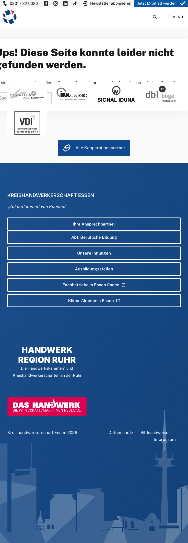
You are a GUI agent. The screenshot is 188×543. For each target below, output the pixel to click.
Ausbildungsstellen (94, 269)
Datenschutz (120, 432)
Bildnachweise (154, 432)
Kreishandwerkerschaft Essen (36, 432)
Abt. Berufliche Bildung (94, 237)
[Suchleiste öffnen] (155, 17)
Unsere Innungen (94, 253)
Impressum (165, 439)
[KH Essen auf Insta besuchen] (55, 3)
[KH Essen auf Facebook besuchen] (46, 3)
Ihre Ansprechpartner (94, 224)
